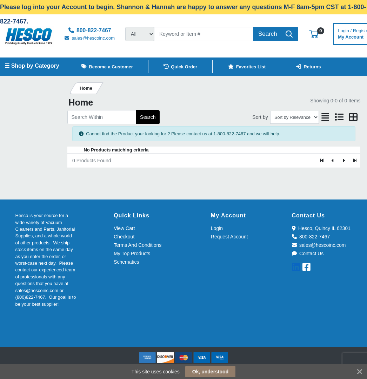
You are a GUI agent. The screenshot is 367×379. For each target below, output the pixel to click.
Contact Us (308, 253)
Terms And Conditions (137, 245)
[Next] (343, 161)
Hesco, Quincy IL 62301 (321, 228)
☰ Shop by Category (32, 66)
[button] (313, 33)
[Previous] (333, 161)
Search (147, 117)
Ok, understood (210, 371)
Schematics (126, 262)
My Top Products (132, 253)
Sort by (260, 117)
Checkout (124, 236)
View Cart (124, 228)
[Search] (204, 34)
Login (217, 228)
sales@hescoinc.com (319, 245)
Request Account (229, 236)
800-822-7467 (311, 236)
